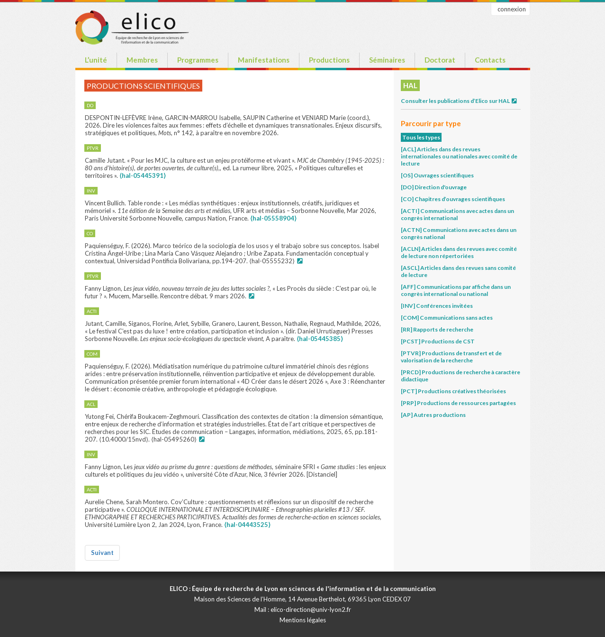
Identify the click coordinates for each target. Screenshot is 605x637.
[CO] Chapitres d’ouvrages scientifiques (453, 199)
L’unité (96, 59)
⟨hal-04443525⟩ (247, 524)
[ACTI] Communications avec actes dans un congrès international (457, 214)
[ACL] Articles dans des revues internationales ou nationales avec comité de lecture (459, 156)
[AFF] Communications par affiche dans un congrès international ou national (456, 290)
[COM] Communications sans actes (447, 317)
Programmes (197, 59)
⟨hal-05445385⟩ (320, 338)
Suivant (102, 552)
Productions (329, 59)
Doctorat (439, 59)
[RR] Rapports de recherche (437, 329)
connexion (511, 9)
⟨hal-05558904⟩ (273, 218)
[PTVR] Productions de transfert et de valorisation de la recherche (451, 357)
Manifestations (263, 59)
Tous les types (421, 137)
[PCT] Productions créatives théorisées (453, 391)
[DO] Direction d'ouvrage (434, 187)
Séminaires (387, 59)
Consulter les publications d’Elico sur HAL (459, 100)
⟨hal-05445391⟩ (142, 175)
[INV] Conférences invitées (437, 305)
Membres (142, 59)
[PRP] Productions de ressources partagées (458, 402)
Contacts (490, 59)
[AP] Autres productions (433, 414)
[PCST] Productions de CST (438, 341)
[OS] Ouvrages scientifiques (437, 175)
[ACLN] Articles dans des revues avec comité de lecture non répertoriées (459, 252)
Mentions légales (303, 620)
